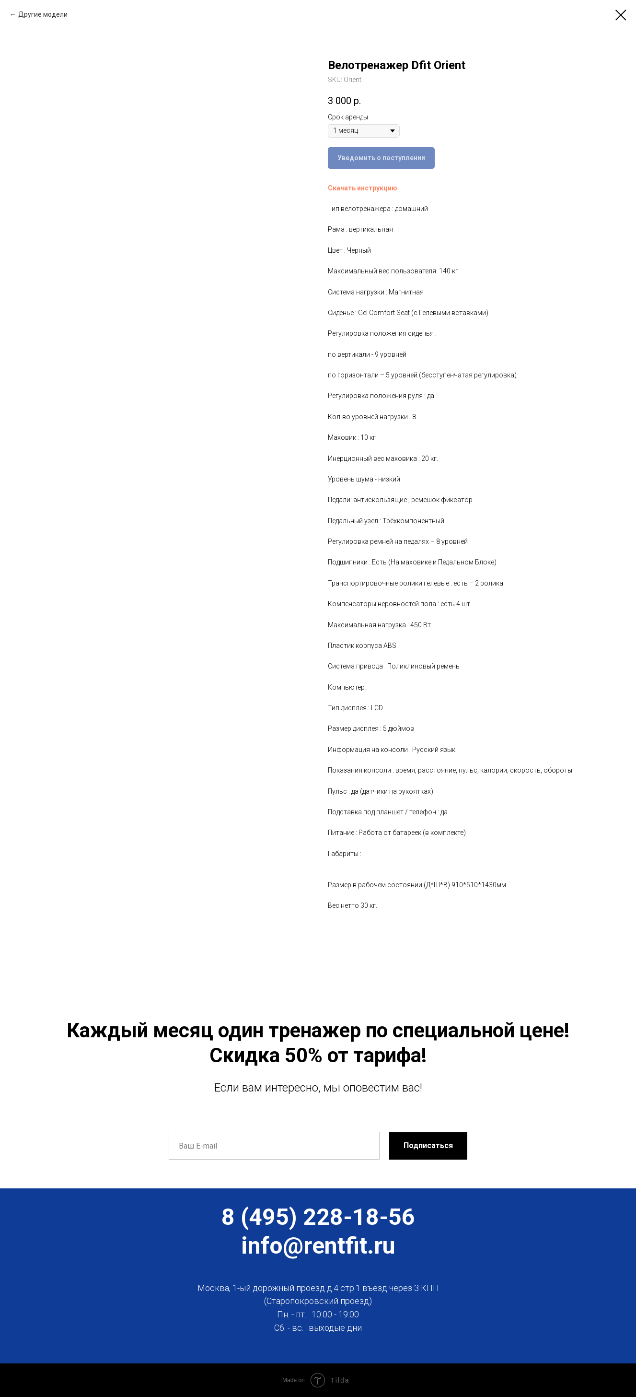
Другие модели (43, 14)
